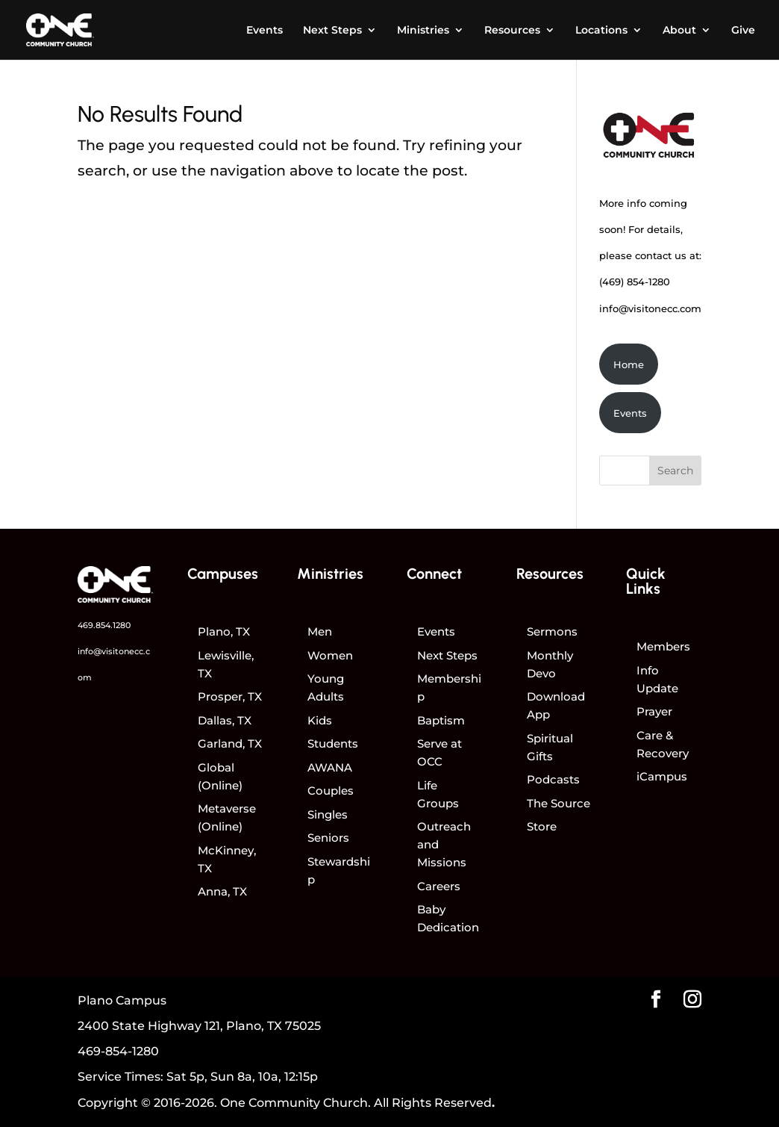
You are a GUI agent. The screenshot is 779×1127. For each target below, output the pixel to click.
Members (663, 646)
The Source (558, 803)
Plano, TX (224, 631)
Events (264, 31)
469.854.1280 (104, 625)
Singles (327, 814)
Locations (601, 31)
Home (628, 364)
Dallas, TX (224, 720)
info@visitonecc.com (650, 308)
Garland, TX (230, 743)
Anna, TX (222, 891)
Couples (330, 790)
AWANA (329, 767)
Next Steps (332, 31)
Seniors (328, 837)
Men (319, 631)
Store (542, 826)
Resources (512, 31)
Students (332, 743)
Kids (319, 720)
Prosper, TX (230, 696)
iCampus (661, 776)
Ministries (423, 31)
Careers (438, 886)
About (679, 31)
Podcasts (553, 779)
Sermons (552, 631)
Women (330, 655)
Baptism (441, 720)
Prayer (654, 711)
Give (743, 31)
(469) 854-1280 (634, 282)
